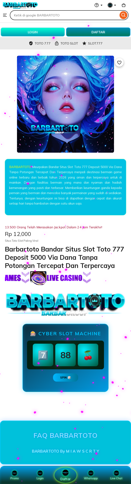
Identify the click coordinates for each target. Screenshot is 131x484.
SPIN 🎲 (65, 377)
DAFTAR (98, 32)
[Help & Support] (98, 5)
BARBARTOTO (20, 167)
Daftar (65, 475)
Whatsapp (91, 475)
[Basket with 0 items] (124, 5)
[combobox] (64, 15)
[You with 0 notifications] (112, 5)
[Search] (124, 15)
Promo (14, 475)
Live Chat (116, 475)
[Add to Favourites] (119, 62)
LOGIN (33, 32)
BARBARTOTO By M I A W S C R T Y (65, 451)
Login (40, 475)
